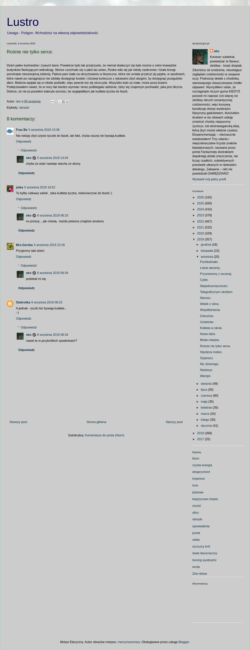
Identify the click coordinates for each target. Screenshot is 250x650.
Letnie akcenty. (210, 268)
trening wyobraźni (204, 560)
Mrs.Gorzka (24, 245)
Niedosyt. (206, 370)
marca (205, 413)
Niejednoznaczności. (214, 286)
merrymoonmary (129, 642)
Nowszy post (18, 422)
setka (196, 539)
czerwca (207, 395)
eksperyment (201, 472)
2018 (201, 433)
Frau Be (22, 129)
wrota (196, 567)
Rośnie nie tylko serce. (215, 346)
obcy (195, 512)
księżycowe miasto (205, 499)
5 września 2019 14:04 (52, 158)
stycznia (207, 425)
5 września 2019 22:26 (49, 245)
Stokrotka (23, 302)
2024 (201, 209)
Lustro (23, 21)
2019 (201, 239)
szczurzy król (201, 546)
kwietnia (207, 407)
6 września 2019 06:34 (52, 273)
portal (196, 533)
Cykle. (204, 279)
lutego (205, 419)
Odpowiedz (23, 141)
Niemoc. (205, 298)
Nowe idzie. (208, 334)
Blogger (183, 642)
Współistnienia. (210, 310)
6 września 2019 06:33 (52, 215)
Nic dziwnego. (209, 364)
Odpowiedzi (29, 150)
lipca (204, 389)
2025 (201, 203)
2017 (201, 439)
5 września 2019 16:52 (39, 187)
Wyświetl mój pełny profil (209, 179)
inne (195, 485)
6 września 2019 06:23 (46, 302)
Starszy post (174, 422)
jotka (19, 187)
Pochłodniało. (209, 262)
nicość (196, 505)
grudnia (206, 244)
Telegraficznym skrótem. (216, 292)
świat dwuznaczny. (205, 553)
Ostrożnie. (207, 316)
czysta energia (202, 465)
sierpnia (206, 383)
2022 (201, 221)
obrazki (24, 107)
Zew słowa (199, 573)
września (207, 256)
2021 (201, 227)
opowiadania (201, 526)
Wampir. (205, 376)
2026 (201, 197)
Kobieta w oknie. (211, 328)
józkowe (197, 492)
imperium (198, 478)
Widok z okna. (209, 304)
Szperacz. (207, 358)
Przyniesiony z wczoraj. (216, 273)
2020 (201, 233)
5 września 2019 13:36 (44, 129)
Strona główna (96, 422)
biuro (195, 458)
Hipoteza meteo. (211, 352)
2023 (201, 215)
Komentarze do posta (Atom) (104, 435)
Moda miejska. (210, 340)
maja (204, 401)
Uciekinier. (207, 322)
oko (28, 158)
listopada (207, 250)
